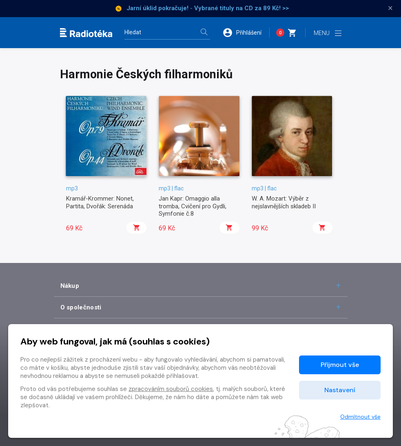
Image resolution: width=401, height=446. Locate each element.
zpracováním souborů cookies (170, 389)
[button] (246, 32)
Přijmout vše (340, 364)
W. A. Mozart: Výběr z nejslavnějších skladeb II (284, 202)
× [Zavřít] (390, 8)
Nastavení (339, 390)
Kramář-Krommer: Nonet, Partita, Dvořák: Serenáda (100, 202)
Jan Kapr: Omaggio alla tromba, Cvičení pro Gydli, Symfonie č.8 (192, 206)
